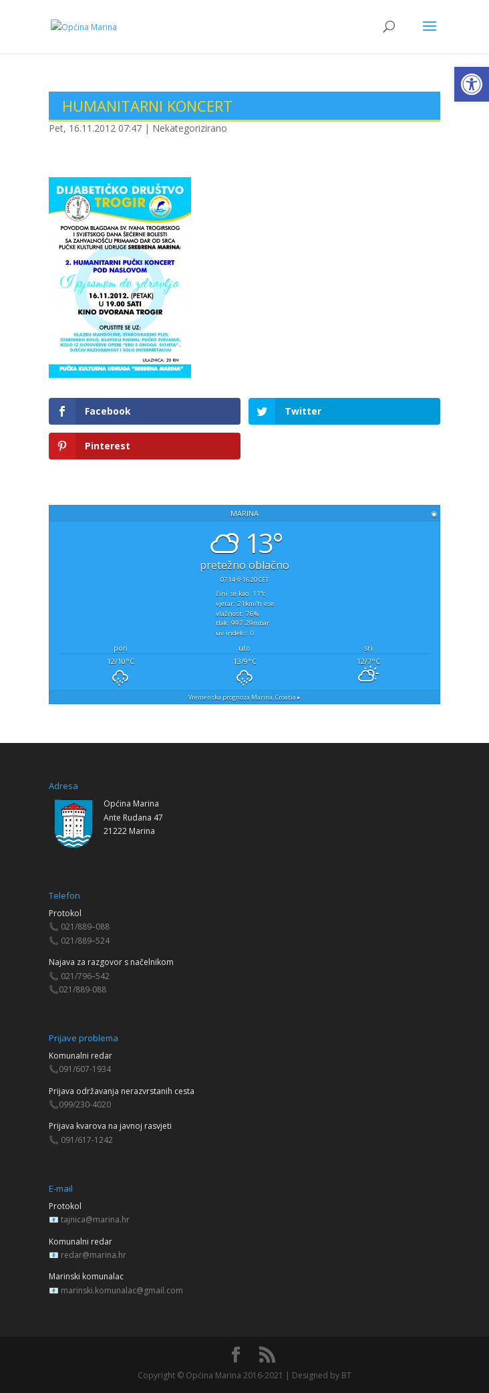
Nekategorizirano (189, 128)
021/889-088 (82, 989)
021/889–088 (85, 926)
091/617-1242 (87, 1140)
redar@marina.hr (93, 1255)
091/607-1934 (85, 1069)
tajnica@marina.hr (95, 1219)
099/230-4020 (85, 1104)
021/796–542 (85, 976)
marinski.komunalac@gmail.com (122, 1290)
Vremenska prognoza (244, 697)
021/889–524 (85, 940)
